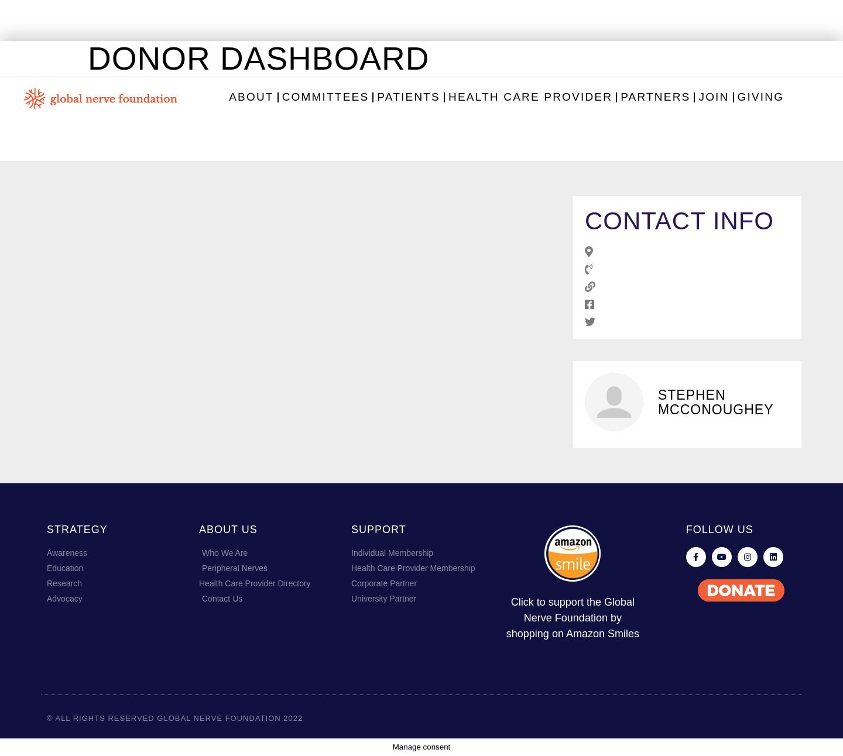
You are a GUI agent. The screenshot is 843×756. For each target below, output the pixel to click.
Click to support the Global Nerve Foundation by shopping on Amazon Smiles (572, 618)
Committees (325, 97)
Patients (408, 97)
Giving (761, 97)
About (251, 97)
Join (713, 97)
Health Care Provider (530, 97)
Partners (655, 97)
